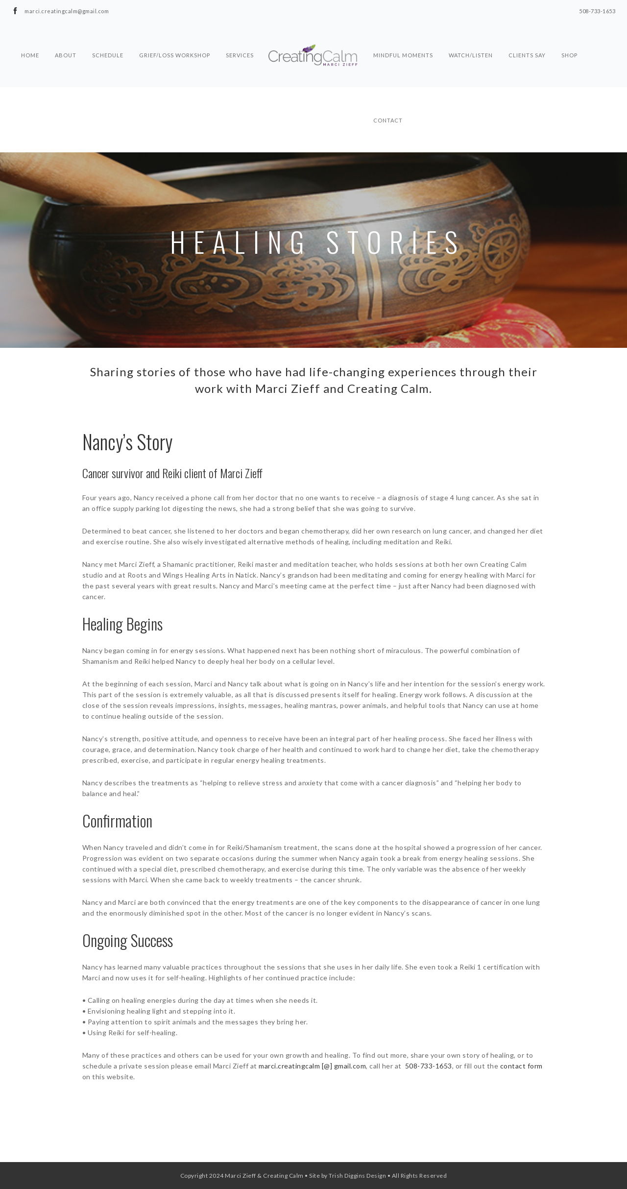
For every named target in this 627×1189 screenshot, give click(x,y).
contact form (521, 1066)
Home (30, 37)
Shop (569, 37)
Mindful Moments (403, 37)
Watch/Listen (471, 37)
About (65, 37)
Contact (388, 102)
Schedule (107, 37)
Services (240, 37)
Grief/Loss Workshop (174, 37)
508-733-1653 (428, 1066)
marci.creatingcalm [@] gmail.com (312, 1066)
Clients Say (527, 37)
